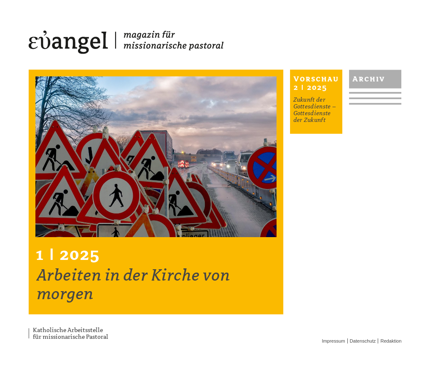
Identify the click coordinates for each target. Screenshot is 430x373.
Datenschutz (363, 340)
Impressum (333, 340)
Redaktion (390, 340)
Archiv (368, 79)
